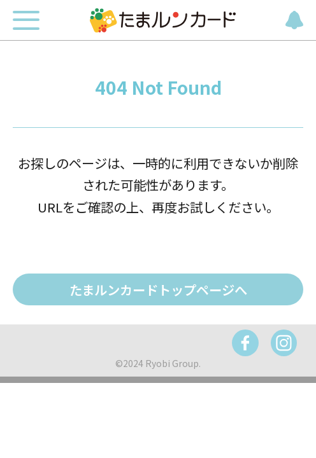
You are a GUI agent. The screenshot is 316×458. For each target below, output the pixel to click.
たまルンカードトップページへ (158, 289)
